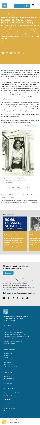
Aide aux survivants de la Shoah (12, 393)
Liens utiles (7, 399)
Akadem (5, 411)
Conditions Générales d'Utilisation (12, 422)
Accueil (2, 10)
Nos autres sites (8, 389)
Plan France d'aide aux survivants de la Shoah (16, 337)
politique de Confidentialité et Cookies (18, 288)
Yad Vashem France (9, 409)
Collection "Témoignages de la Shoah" (14, 332)
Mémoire (6, 358)
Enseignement (7, 360)
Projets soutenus (9, 349)
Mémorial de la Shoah (9, 404)
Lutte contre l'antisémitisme (11, 367)
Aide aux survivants (9, 364)
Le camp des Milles (8, 406)
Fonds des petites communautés (12, 341)
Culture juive (7, 362)
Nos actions (7, 326)
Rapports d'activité (8, 379)
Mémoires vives (7, 395)
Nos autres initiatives (9, 343)
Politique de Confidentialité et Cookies (14, 420)
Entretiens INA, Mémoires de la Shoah (14, 334)
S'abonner (8, 273)
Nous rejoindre (7, 383)
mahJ (5, 413)
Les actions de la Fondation (11, 330)
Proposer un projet (22, 6)
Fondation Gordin (8, 339)
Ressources (6, 381)
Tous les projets (7, 353)
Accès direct (7, 372)
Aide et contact (7, 376)
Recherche (6, 355)
